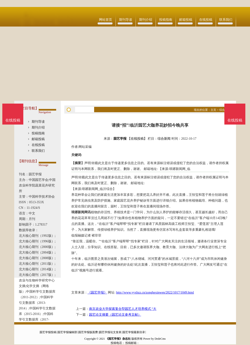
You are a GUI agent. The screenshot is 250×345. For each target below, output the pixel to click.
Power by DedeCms (154, 338)
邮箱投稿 (185, 19)
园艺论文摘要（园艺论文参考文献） (115, 314)
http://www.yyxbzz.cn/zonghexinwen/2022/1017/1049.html (155, 292)
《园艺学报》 (97, 292)
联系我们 (225, 19)
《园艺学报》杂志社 (118, 338)
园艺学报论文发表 (110, 332)
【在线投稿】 (137, 138)
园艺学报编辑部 (67, 332)
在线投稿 (205, 19)
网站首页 (105, 19)
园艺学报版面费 (88, 332)
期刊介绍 (145, 19)
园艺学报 (120, 138)
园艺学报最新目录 (134, 332)
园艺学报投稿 (48, 332)
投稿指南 (165, 19)
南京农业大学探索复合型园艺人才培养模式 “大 (123, 309)
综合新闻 (164, 138)
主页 (213, 110)
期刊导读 (125, 19)
